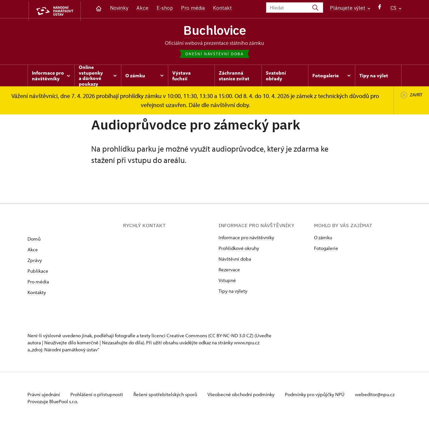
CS (396, 8)
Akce (142, 8)
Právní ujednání (44, 396)
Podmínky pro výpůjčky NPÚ (320, 396)
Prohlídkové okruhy (239, 249)
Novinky (119, 8)
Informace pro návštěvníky (246, 239)
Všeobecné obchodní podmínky (245, 396)
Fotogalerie (326, 249)
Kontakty (36, 293)
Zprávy (34, 261)
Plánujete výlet (350, 8)
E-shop (165, 8)
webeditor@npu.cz (47, 403)
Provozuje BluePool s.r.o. (52, 410)
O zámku (323, 239)
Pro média (193, 8)
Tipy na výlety (233, 292)
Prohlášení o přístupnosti (98, 396)
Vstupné (227, 281)
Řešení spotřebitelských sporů (168, 396)
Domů (34, 240)
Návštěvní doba (235, 260)
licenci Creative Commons (179, 337)
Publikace (37, 272)
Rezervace (229, 271)
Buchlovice (214, 31)
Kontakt (222, 8)
